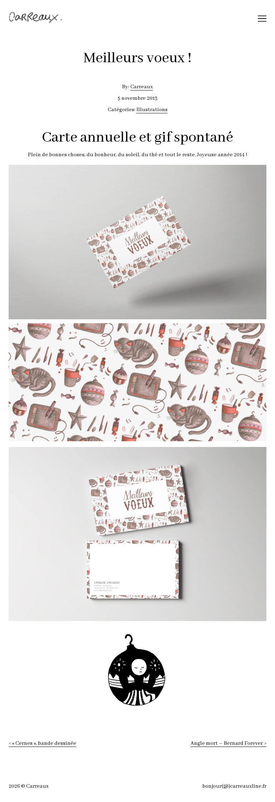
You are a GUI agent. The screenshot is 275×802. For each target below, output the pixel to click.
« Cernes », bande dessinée (44, 743)
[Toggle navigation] (262, 18)
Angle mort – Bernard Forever (226, 743)
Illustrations (152, 110)
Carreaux (141, 87)
